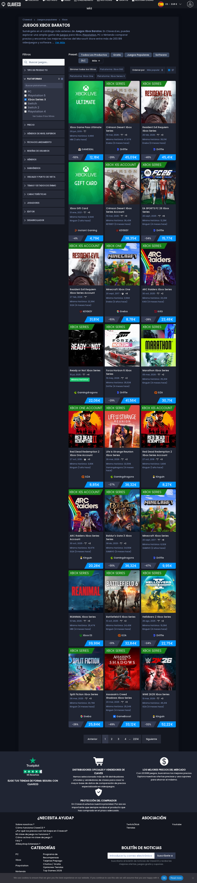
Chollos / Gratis (52, 864)
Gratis (117, 55)
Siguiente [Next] (151, 739)
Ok (164, 878)
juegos (64, 35)
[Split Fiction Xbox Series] (86, 687)
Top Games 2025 (52, 870)
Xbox (18, 859)
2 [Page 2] (111, 739)
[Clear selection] (62, 79)
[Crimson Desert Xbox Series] (122, 120)
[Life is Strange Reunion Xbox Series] (122, 446)
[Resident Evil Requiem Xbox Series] (158, 120)
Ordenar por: (138, 70)
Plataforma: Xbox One (81, 76)
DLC (83, 60)
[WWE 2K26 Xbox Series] (158, 687)
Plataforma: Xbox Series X (111, 76)
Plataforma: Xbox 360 (111, 69)
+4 (88, 374)
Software (161, 55)
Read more (176, 878)
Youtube (176, 824)
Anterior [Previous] (92, 739)
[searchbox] (44, 62)
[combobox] (148, 70)
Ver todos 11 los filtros (43, 116)
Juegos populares (47, 19)
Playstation (89, 35)
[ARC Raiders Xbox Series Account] (86, 529)
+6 (163, 215)
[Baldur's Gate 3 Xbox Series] (122, 529)
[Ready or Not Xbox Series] (86, 364)
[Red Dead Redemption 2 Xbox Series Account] (158, 446)
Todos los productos (94, 55)
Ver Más (60, 42)
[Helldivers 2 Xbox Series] (158, 608)
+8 (126, 293)
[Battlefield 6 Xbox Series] (122, 608)
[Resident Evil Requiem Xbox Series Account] (86, 283)
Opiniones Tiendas (53, 867)
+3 (126, 134)
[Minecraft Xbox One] (122, 283)
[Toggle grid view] (171, 70)
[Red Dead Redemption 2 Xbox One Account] (86, 446)
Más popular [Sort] (155, 70)
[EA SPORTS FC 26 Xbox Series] (158, 202)
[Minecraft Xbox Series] (158, 529)
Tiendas (130, 827)
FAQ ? (19, 840)
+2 (126, 215)
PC (17, 854)
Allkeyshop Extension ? (28, 843)
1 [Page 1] (105, 739)
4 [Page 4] (125, 739)
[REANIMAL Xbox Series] (86, 608)
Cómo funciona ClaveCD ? (30, 827)
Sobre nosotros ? (25, 824)
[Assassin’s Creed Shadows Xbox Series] (122, 687)
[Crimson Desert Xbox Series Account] (122, 202)
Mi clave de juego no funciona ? (33, 834)
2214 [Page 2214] (136, 739)
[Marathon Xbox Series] (158, 364)
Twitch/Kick (132, 824)
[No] (192, 878)
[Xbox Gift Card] (86, 202)
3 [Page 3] (118, 739)
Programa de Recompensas (51, 856)
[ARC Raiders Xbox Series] (158, 283)
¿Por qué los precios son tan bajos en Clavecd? (42, 830)
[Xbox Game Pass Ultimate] (86, 120)
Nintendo (21, 871)
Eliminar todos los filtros (83, 69)
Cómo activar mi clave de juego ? (34, 837)
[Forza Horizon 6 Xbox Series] (122, 364)
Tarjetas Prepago (52, 860)
